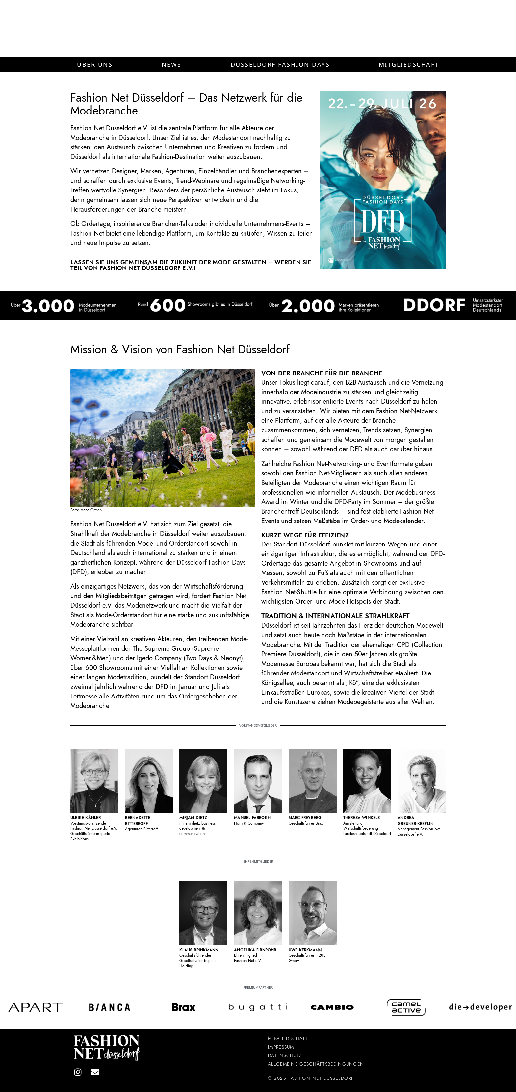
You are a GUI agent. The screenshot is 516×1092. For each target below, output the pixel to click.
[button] (94, 64)
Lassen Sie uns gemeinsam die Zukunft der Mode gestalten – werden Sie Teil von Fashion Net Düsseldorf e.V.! (191, 265)
